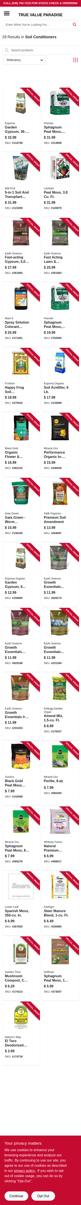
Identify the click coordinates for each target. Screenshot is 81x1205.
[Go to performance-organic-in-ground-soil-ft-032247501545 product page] (60, 445)
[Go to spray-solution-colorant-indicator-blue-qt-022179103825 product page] (21, 315)
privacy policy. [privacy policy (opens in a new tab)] (24, 1171)
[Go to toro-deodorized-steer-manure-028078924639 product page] (21, 1033)
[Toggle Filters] (75, 60)
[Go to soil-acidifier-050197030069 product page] (60, 380)
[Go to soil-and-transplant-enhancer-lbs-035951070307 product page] (21, 185)
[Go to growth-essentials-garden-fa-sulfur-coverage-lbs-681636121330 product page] (60, 640)
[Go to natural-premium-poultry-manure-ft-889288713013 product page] (60, 838)
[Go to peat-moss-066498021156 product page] (60, 185)
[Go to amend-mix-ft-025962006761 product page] (60, 706)
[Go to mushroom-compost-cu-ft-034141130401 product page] (21, 968)
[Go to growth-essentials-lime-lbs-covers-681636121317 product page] (60, 575)
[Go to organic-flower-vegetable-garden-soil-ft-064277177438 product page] (21, 445)
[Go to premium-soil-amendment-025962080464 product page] (60, 510)
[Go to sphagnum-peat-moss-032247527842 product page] (21, 838)
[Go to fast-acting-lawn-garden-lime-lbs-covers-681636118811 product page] (60, 250)
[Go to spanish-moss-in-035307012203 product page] (21, 903)
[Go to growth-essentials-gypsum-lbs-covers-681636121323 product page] (21, 640)
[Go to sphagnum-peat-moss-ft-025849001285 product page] (60, 315)
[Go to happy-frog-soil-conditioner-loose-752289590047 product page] (21, 380)
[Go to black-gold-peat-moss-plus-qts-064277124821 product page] (21, 773)
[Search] (75, 24)
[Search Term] (40, 24)
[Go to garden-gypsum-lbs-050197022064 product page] (21, 575)
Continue (16, 1196)
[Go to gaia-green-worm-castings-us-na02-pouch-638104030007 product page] (21, 510)
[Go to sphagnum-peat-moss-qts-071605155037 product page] (60, 968)
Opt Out (43, 1196)
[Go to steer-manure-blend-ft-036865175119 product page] (60, 903)
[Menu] (7, 13)
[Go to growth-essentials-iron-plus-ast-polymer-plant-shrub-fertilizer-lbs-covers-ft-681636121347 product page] (21, 706)
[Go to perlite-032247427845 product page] (60, 773)
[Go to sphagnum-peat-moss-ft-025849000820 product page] (60, 120)
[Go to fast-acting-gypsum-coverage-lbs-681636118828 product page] (21, 250)
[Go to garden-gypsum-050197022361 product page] (21, 120)
